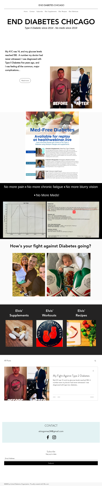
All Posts (7, 361)
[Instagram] (54, 437)
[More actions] (94, 371)
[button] (95, 361)
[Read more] (25, 80)
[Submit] (51, 463)
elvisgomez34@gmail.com (51, 431)
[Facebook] (47, 437)
